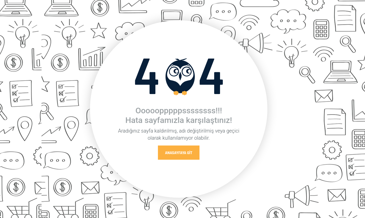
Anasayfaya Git (178, 152)
